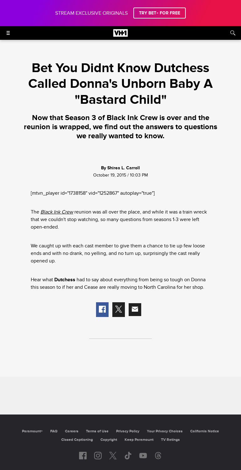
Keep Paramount (139, 439)
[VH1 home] (120, 35)
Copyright (108, 439)
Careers (71, 431)
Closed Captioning (77, 439)
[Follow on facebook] (83, 455)
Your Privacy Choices (165, 431)
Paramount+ (32, 431)
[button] (102, 309)
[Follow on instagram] (98, 455)
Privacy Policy (127, 431)
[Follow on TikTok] (128, 455)
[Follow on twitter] (112, 455)
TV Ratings (170, 439)
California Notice (204, 431)
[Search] (232, 32)
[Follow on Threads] (158, 455)
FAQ (53, 431)
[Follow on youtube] (143, 455)
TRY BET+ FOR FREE (159, 13)
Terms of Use (97, 431)
